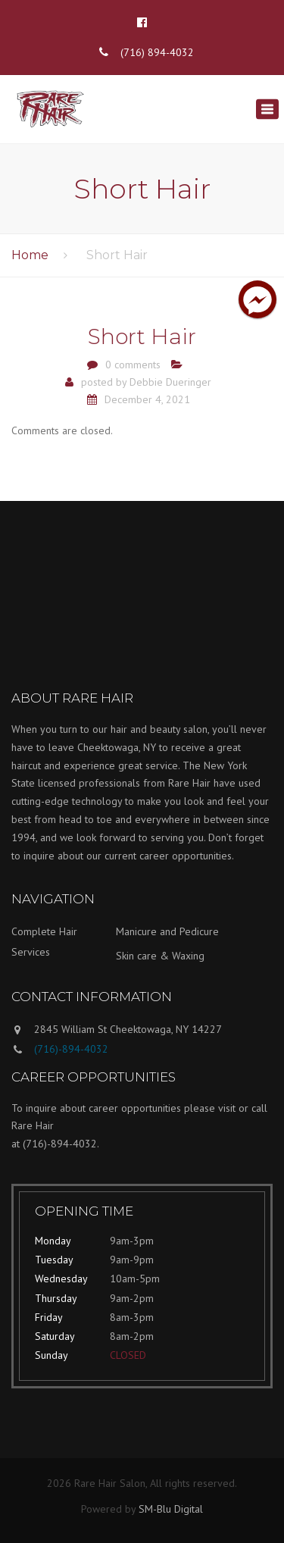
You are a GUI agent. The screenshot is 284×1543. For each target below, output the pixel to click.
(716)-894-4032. (61, 1143)
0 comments (133, 364)
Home (29, 255)
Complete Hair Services (44, 942)
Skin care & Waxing (160, 955)
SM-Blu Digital (171, 1509)
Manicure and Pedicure (167, 931)
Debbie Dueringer (170, 382)
